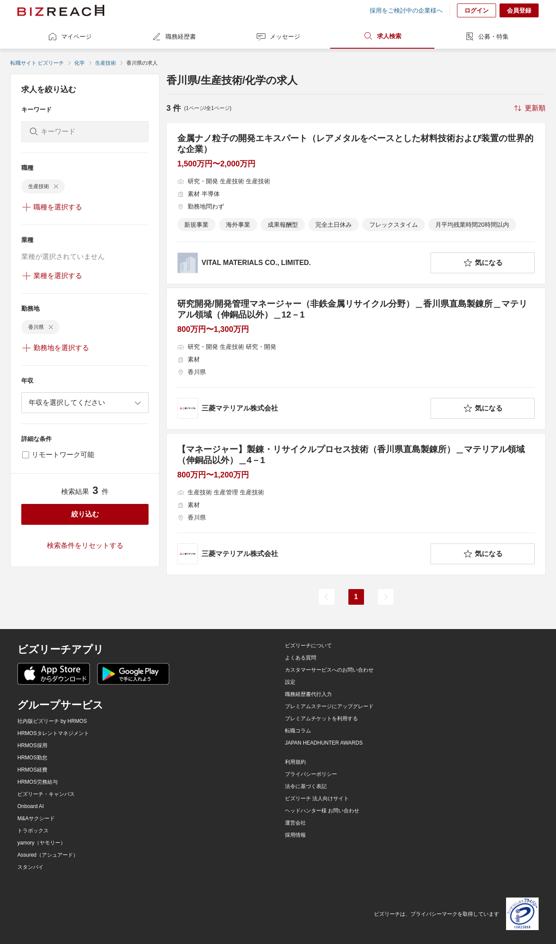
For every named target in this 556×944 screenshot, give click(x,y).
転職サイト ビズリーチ (37, 63)
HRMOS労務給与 (37, 782)
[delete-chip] (56, 186)
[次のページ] (386, 597)
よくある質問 (300, 657)
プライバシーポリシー (311, 774)
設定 (290, 682)
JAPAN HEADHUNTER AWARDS (324, 742)
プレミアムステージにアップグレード (329, 706)
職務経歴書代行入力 (308, 694)
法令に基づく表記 (306, 786)
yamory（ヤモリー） (41, 842)
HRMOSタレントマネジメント (53, 733)
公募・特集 (486, 36)
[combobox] (85, 402)
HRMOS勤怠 (32, 757)
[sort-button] (529, 108)
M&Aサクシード (36, 818)
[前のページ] (326, 597)
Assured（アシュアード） (47, 855)
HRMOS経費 (32, 769)
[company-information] (302, 262)
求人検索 (382, 36)
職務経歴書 (174, 36)
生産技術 (105, 63)
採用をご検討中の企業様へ (406, 10)
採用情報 (295, 835)
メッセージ (278, 36)
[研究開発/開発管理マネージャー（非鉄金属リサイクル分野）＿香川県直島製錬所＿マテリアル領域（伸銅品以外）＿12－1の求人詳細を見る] (356, 358)
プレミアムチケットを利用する (321, 718)
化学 (79, 63)
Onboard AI (30, 806)
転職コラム (298, 730)
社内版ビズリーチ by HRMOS (52, 721)
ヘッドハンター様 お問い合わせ (322, 810)
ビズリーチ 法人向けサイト (317, 798)
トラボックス (33, 830)
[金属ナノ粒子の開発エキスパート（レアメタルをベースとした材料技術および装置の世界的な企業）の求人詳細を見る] (356, 203)
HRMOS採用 (32, 745)
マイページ (69, 36)
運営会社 (295, 822)
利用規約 (295, 762)
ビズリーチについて (308, 645)
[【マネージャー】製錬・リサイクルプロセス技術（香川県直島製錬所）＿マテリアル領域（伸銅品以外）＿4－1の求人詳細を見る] (356, 504)
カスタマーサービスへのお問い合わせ (329, 669)
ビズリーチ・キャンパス (46, 794)
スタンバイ (30, 867)
